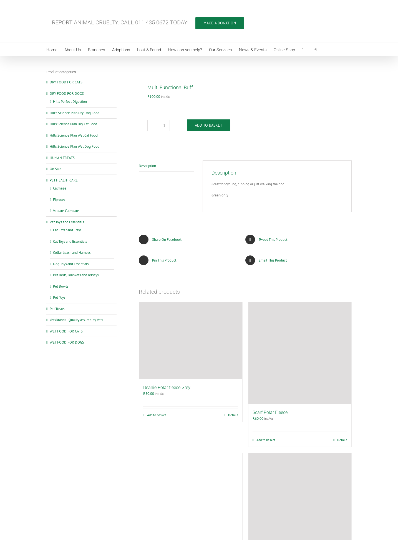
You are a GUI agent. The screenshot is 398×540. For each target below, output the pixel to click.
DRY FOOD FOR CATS (66, 82)
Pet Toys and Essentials (67, 222)
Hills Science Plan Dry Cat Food (73, 124)
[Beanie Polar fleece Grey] (190, 340)
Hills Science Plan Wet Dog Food (74, 146)
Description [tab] (147, 165)
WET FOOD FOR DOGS (67, 342)
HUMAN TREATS (62, 157)
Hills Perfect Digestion (70, 101)
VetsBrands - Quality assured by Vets (76, 320)
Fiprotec (59, 199)
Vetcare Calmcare (66, 210)
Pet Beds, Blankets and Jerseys (76, 275)
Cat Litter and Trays (67, 230)
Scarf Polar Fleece (270, 412)
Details (233, 415)
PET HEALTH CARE (64, 180)
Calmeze (59, 188)
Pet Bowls (60, 286)
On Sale (56, 169)
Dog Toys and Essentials (71, 264)
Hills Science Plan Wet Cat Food (74, 135)
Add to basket (208, 125)
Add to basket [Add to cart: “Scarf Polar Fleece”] (265, 440)
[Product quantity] (164, 125)
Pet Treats (57, 308)
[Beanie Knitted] (190, 494)
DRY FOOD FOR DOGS (67, 93)
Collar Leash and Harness (71, 252)
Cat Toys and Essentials (70, 241)
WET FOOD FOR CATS (66, 331)
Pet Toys (59, 297)
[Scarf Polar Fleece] (300, 353)
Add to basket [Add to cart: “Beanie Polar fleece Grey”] (156, 415)
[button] (315, 49)
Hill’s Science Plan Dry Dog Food (74, 113)
